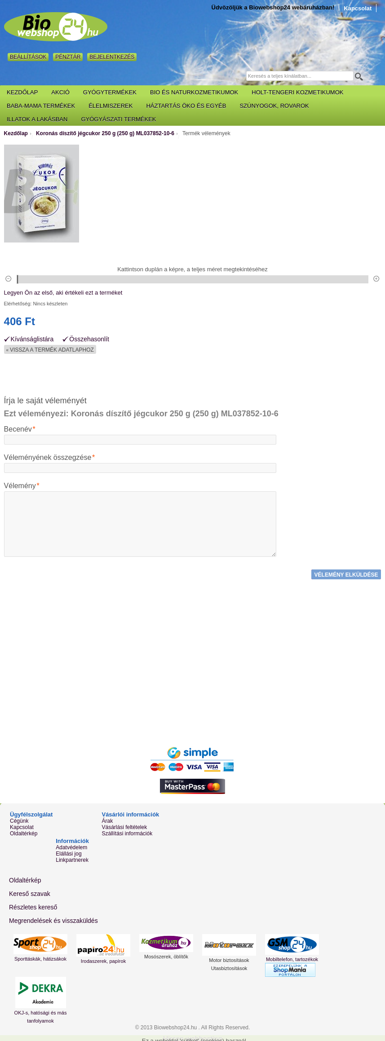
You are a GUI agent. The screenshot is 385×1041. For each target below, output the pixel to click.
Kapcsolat (358, 8)
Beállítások (28, 57)
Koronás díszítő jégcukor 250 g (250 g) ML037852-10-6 (105, 133)
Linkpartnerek (72, 858)
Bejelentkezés (111, 57)
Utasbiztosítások (229, 966)
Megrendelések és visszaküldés (53, 918)
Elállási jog (68, 852)
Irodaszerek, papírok (103, 959)
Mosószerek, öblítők (166, 954)
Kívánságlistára (32, 339)
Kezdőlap (16, 133)
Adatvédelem (71, 846)
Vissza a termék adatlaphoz (50, 350)
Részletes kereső (33, 905)
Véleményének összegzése (48, 458)
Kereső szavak (29, 891)
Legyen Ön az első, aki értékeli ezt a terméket (63, 292)
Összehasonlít (89, 339)
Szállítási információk (127, 832)
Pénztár (67, 57)
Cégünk (19, 819)
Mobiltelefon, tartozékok (292, 957)
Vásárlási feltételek (124, 825)
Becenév (18, 429)
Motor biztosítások (229, 958)
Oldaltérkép (23, 832)
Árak (107, 819)
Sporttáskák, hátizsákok (40, 956)
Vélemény (20, 486)
